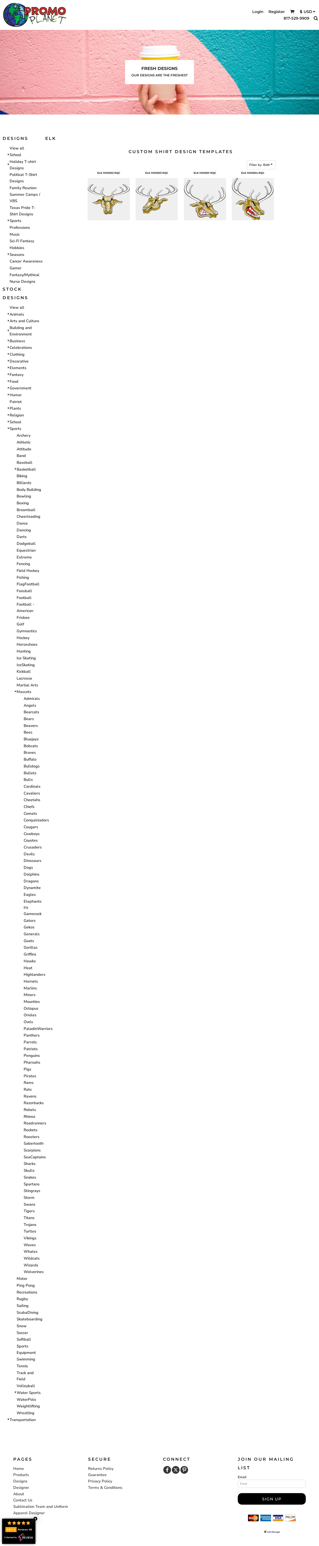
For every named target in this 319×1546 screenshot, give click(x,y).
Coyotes (31, 840)
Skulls (29, 1170)
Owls (28, 1021)
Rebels (30, 1109)
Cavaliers (32, 793)
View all (17, 148)
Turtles (30, 1231)
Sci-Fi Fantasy (22, 241)
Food (14, 381)
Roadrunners (35, 1123)
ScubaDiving (27, 1312)
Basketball (26, 469)
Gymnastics (27, 631)
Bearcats (31, 712)
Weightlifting (28, 1406)
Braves (30, 752)
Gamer (16, 268)
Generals (32, 934)
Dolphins (31, 874)
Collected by (18, 1537)
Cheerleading (28, 516)
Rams (29, 1082)
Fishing (23, 577)
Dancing (24, 530)
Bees (28, 732)
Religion (17, 415)
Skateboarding (29, 1319)
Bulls (28, 779)
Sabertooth (34, 1143)
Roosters (31, 1136)
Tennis (22, 1366)
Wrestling (25, 1412)
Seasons (17, 254)
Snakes (30, 1177)
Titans (29, 1217)
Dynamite (32, 887)
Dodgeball (26, 543)
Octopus (31, 1008)
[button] (292, 11)
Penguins (32, 1055)
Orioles (30, 1015)
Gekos (29, 927)
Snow (21, 1325)
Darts (22, 536)
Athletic (23, 442)
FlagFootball (28, 584)
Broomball (26, 509)
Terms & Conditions (105, 1487)
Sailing (23, 1305)
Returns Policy (100, 1468)
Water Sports (29, 1392)
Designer (21, 1487)
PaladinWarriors (38, 1028)
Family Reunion (23, 187)
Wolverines (34, 1271)
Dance (22, 523)
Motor (22, 1278)
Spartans (32, 1184)
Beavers (31, 725)
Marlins (30, 988)
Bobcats (31, 745)
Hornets (31, 981)
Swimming (26, 1359)
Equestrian (26, 550)
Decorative (19, 361)
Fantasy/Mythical (24, 274)
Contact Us (22, 1500)
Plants (15, 408)
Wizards (31, 1265)
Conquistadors (36, 820)
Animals (17, 314)
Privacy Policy (100, 1481)
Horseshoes (27, 644)
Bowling (24, 496)
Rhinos (29, 1116)
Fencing (23, 563)
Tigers (29, 1211)
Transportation (23, 1419)
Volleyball (26, 1385)
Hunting (24, 651)
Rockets (31, 1130)
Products (21, 1474)
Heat (28, 967)
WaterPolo (26, 1399)
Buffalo (30, 759)
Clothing (17, 354)
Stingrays (32, 1190)
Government (20, 388)
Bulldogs (32, 766)
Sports (15, 220)
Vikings (30, 1238)
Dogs (28, 867)
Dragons (31, 881)
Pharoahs (32, 1062)
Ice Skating (26, 658)
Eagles (30, 894)
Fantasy (16, 374)
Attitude (24, 449)
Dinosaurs (32, 860)
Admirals (32, 698)
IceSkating (26, 664)
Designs (20, 1481)
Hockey (23, 637)
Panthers (32, 1035)
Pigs (27, 1069)
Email (242, 1477)
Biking (22, 476)
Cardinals (32, 786)
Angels (30, 705)
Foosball (24, 590)
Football (24, 597)
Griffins (30, 954)
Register (276, 11)
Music (15, 234)
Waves (30, 1244)
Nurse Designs (22, 281)
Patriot (16, 401)
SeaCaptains (35, 1157)
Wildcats (32, 1258)
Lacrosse (24, 678)
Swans (29, 1204)
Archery (23, 435)
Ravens (30, 1096)
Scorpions (32, 1150)
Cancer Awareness (26, 261)
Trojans (30, 1224)
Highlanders (34, 974)
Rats (28, 1089)
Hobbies (17, 247)
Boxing (23, 503)
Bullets (30, 773)
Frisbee (23, 617)
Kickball (24, 671)
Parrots (30, 1042)
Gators (30, 920)
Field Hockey (28, 570)
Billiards (24, 482)
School (15, 154)
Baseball (24, 462)
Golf (20, 624)
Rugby (22, 1298)
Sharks (30, 1163)
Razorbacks (34, 1102)
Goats (29, 940)
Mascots (24, 691)
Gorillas (31, 947)
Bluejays (31, 739)
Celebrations (21, 347)
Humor (16, 394)
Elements (18, 367)
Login (257, 11)
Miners (30, 994)
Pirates (30, 1076)
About (18, 1494)
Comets (30, 813)
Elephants (33, 901)
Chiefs (29, 806)
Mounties (32, 1001)
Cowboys (32, 833)
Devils (29, 854)
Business (17, 341)
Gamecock (33, 913)
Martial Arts (27, 685)
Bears (29, 718)
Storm (29, 1197)
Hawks (30, 961)
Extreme (24, 557)
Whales (31, 1251)
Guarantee (97, 1474)
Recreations (27, 1292)
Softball (24, 1339)
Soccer (22, 1332)
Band (21, 455)
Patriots (31, 1048)
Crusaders (33, 847)
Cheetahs (32, 799)
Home (18, 1468)
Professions (20, 227)
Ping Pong (26, 1285)
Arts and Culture (24, 320)
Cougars (31, 827)
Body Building (29, 489)
